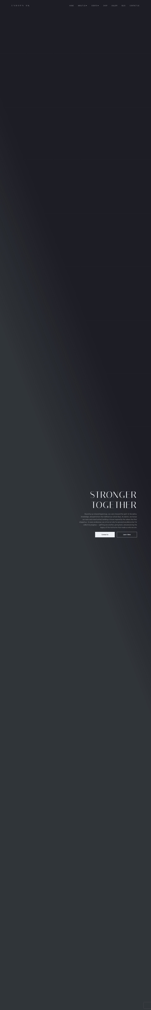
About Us (82, 5)
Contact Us (134, 5)
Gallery (114, 5)
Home (71, 5)
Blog (123, 5)
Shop (105, 5)
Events (95, 5)
